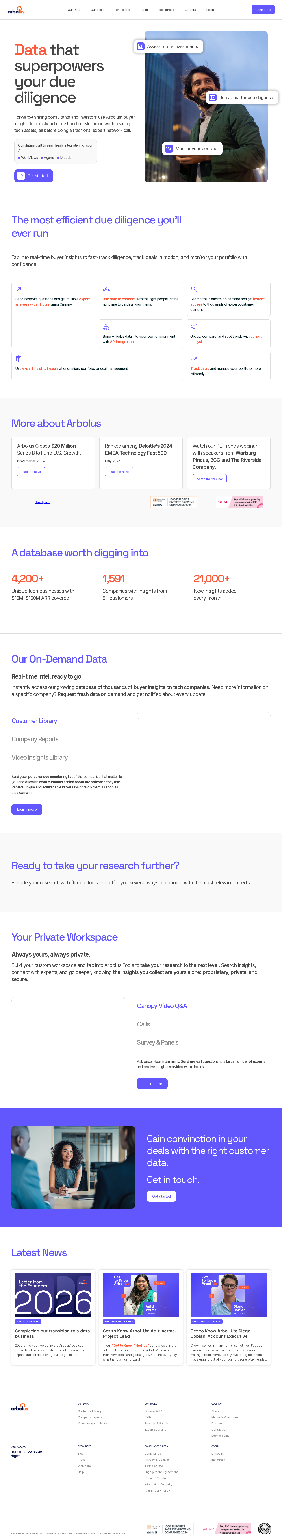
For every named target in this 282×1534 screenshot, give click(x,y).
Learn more (27, 809)
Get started (161, 1196)
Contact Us (263, 9)
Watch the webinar (209, 479)
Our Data (74, 9)
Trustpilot (42, 502)
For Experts (122, 9)
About (145, 9)
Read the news (31, 471)
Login (210, 9)
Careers (190, 9)
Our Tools (97, 9)
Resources (166, 9)
